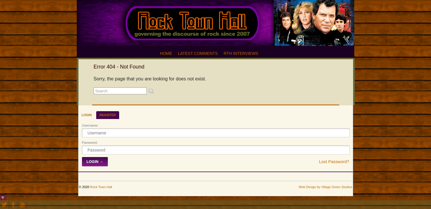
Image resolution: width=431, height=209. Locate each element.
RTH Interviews (240, 53)
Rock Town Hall (101, 187)
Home (166, 53)
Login (87, 115)
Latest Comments (198, 53)
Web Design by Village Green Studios (325, 187)
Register (107, 115)
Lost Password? (334, 161)
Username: (90, 125)
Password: (90, 142)
